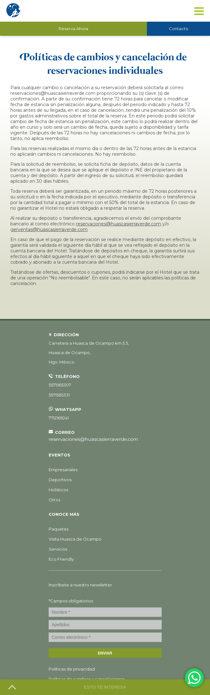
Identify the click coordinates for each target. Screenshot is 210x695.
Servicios (58, 549)
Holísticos (58, 489)
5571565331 (59, 394)
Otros (54, 499)
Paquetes (58, 528)
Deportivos (60, 479)
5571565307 (60, 384)
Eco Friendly (61, 559)
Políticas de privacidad (72, 668)
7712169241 (59, 417)
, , (89, 352)
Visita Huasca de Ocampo (75, 538)
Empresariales (63, 469)
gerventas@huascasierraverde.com (49, 229)
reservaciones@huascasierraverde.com (118, 224)
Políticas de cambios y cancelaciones (87, 679)
